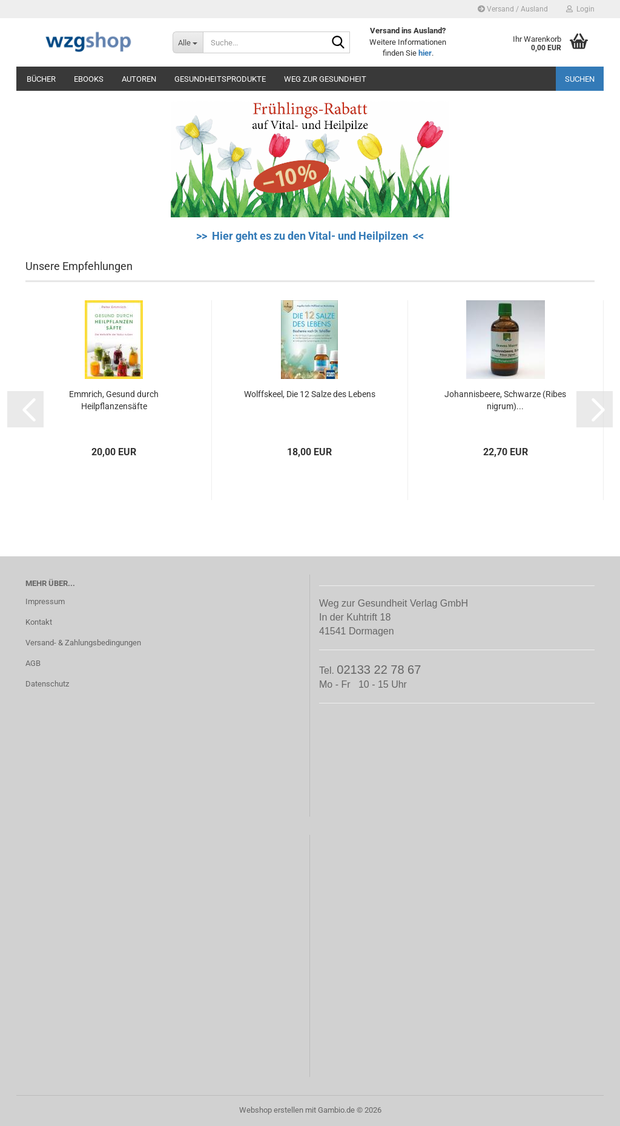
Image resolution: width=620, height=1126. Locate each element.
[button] (25, 409)
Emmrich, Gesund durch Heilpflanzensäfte (114, 400)
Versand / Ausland (513, 9)
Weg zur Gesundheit (325, 79)
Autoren (139, 79)
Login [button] (580, 9)
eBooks (89, 79)
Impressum (45, 601)
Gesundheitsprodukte (220, 79)
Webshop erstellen (271, 1109)
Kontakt (38, 622)
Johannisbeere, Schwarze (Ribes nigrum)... (505, 400)
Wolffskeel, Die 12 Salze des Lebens (309, 394)
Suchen (580, 79)
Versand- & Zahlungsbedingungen (83, 642)
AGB (33, 663)
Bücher (41, 79)
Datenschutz (47, 683)
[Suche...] (188, 42)
